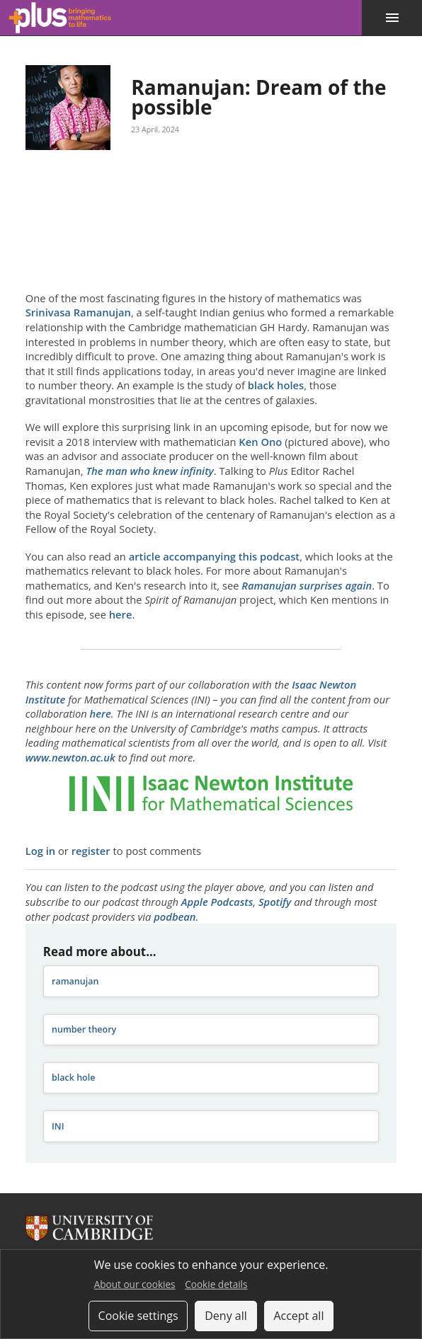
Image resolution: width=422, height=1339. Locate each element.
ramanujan (75, 981)
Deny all (226, 1315)
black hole (73, 1077)
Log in (40, 851)
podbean (174, 916)
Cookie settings (138, 1315)
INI (58, 1126)
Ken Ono (260, 442)
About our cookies (135, 1284)
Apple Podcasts (217, 902)
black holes (276, 385)
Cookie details (216, 1284)
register (91, 851)
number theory (84, 1029)
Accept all (298, 1315)
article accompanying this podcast (214, 556)
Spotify (274, 902)
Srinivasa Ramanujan (78, 312)
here (120, 614)
